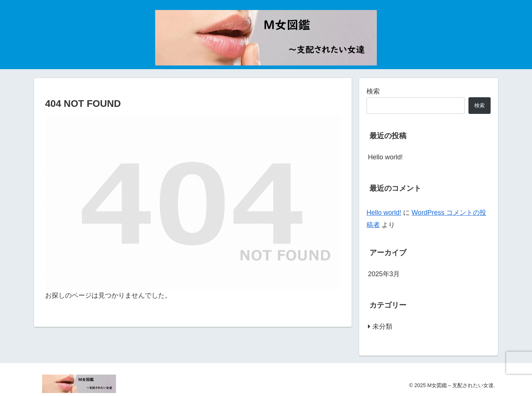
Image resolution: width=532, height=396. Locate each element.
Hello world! (385, 157)
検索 (373, 91)
